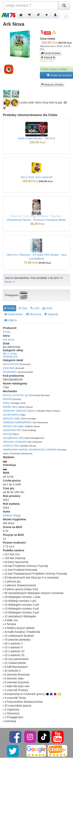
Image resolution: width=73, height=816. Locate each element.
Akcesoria (33, 314)
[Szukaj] (64, 5)
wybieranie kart (12, 430)
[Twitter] (13, 750)
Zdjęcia (10, 320)
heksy (6, 402)
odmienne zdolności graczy (19, 410)
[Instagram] (30, 736)
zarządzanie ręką (13, 437)
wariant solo (10, 426)
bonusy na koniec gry (16, 395)
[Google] (36, 750)
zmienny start (11, 445)
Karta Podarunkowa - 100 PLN (36, 138)
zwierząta (8, 367)
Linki (34, 308)
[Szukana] (30, 5)
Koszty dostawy (50, 53)
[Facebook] (15, 736)
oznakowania (11, 414)
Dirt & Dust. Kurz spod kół (36, 177)
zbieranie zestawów (15, 441)
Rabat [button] (48, 57)
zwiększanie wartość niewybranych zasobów (30, 449)
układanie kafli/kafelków (17, 422)
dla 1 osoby (10, 353)
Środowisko (10, 371)
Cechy (9, 308)
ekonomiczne (11, 364)
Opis (22, 308)
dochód (7, 399)
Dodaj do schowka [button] (52, 84)
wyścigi (7, 433)
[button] (21, 15)
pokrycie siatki (11, 418)
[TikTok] (44, 736)
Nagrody (51, 314)
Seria (47, 308)
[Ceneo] (57, 750)
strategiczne (10, 356)
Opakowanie (13, 314)
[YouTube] (58, 736)
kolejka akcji (10, 406)
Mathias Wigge (12, 515)
